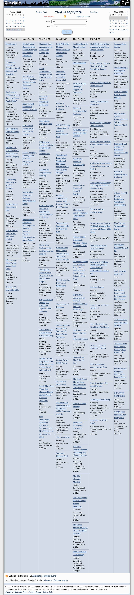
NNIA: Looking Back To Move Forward (120, 95)
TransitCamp (11, 44)
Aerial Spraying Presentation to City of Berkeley (46, 332)
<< (7, 12)
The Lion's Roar (63, 437)
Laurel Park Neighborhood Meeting (45, 172)
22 (21, 27)
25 (10, 30)
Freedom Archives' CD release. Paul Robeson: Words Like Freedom (63, 201)
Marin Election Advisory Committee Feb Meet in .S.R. (100, 144)
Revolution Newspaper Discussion (77, 425)
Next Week (94, 12)
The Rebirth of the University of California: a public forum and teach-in (63, 408)
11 (10, 24)
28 (18, 30)
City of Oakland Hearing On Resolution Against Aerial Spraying (46, 305)
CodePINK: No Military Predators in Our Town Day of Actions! (63, 50)
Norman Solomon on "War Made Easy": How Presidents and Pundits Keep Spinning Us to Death (80, 270)
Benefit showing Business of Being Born (63, 283)
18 (10, 27)
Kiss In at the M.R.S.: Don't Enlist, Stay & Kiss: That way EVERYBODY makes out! (99, 268)
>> (24, 12)
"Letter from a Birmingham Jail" (12, 207)
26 (12, 30)
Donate (121, 7)
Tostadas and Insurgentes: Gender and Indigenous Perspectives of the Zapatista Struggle (62, 164)
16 (24, 24)
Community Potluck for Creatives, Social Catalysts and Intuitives (13, 68)
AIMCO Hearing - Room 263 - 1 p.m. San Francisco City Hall (63, 131)
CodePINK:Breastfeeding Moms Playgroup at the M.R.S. (101, 166)
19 (12, 27)
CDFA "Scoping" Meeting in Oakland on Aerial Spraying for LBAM (46, 211)
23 (24, 27)
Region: (50, 26)
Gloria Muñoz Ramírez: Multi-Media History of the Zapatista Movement (29, 50)
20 (15, 27)
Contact (46, 7)
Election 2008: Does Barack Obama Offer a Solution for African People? (63, 253)
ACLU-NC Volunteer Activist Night (79, 162)
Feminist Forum (97, 287)
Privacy (31, 592)
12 (12, 24)
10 (7, 24)
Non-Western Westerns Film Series (120, 226)
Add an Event (49, 16)
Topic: (48, 21)
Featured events (50, 576)
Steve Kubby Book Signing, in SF (121, 248)
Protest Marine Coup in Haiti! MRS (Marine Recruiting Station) (100, 66)
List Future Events (83, 16)
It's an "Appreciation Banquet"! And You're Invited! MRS (45, 74)
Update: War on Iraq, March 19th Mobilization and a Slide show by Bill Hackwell (46, 364)
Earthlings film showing (100, 399)
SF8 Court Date (79, 63)
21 (18, 27)
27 (15, 30)
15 (21, 24)
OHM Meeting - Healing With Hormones (121, 70)
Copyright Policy (21, 592)
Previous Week (41, 12)
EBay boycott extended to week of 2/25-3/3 (29, 107)
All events (36, 576)
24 (7, 30)
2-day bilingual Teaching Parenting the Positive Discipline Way (100, 186)
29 (21, 30)
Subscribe (65, 7)
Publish (104, 7)
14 (18, 24)
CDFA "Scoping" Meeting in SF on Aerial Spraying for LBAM (29, 158)
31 (113, 33)
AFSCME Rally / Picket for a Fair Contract (80, 133)
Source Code (48, 592)
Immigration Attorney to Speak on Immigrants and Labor (29, 198)
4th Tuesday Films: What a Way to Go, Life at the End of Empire (46, 276)
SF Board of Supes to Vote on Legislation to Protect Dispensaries (46, 148)
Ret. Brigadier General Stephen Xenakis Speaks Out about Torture (29, 82)
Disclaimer (9, 592)
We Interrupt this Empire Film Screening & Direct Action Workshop (63, 331)
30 (110, 33)
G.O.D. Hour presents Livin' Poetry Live (120, 415)
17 (7, 27)
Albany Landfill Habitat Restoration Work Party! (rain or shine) (120, 199)
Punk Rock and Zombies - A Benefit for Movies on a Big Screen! (121, 150)
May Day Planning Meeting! (77, 479)
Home (12, 7)
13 (15, 24)
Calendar (85, 7)
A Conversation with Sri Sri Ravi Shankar (121, 322)
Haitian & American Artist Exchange (62, 106)
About (29, 7)
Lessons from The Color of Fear (78, 360)
